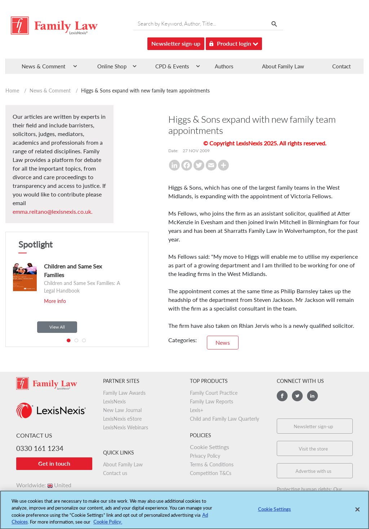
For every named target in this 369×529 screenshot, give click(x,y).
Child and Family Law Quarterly (224, 419)
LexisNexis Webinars (125, 427)
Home (12, 90)
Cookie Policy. (107, 525)
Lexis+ (196, 410)
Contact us (115, 473)
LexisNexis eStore (122, 419)
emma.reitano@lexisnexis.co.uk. (53, 211)
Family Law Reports (211, 401)
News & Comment (50, 90)
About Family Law (283, 66)
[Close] (357, 512)
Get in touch (54, 463)
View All (57, 327)
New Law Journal (122, 410)
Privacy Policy (205, 456)
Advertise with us (313, 471)
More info (55, 301)
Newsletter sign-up (175, 43)
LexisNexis (114, 401)
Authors (224, 66)
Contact (341, 66)
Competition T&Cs (210, 473)
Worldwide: (43, 484)
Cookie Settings (209, 446)
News (222, 342)
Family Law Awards (124, 393)
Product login (233, 42)
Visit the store (313, 449)
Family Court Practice (213, 393)
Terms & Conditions (212, 464)
